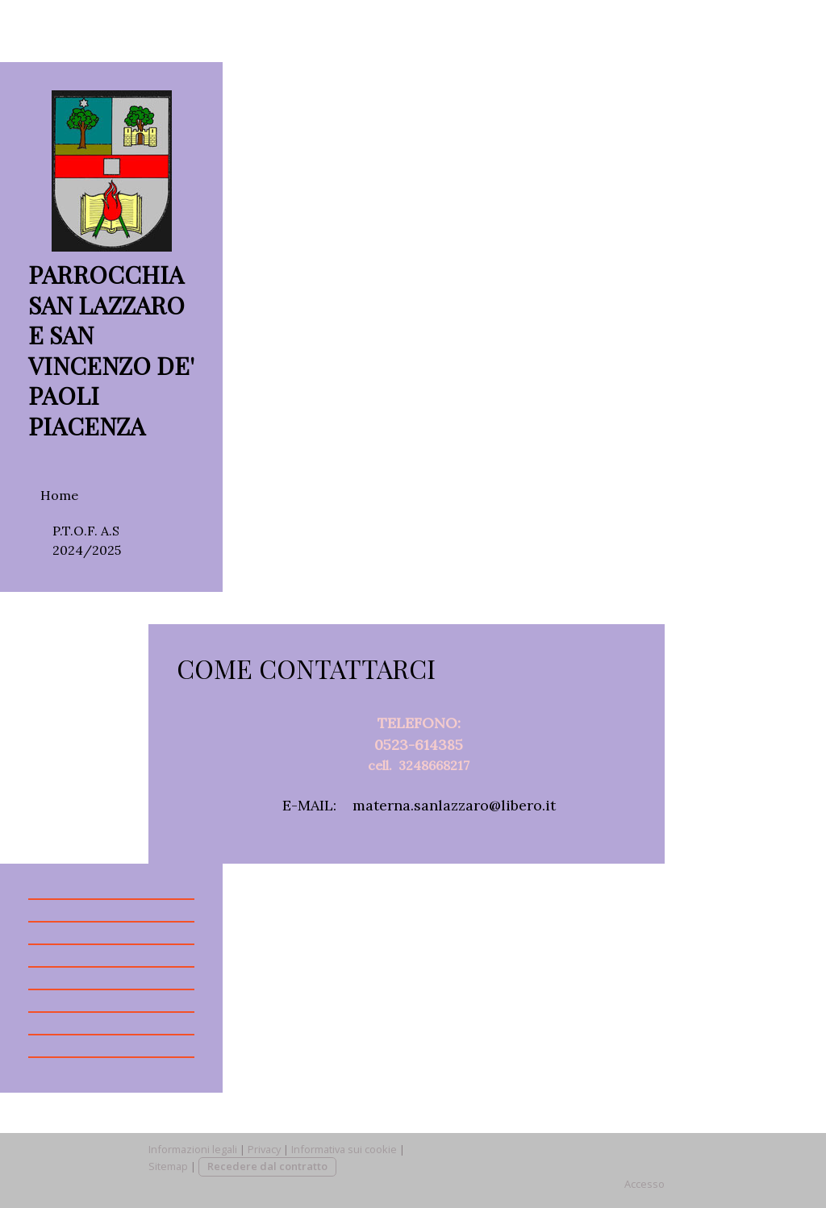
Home (59, 495)
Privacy (264, 1149)
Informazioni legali (192, 1149)
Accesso (644, 1184)
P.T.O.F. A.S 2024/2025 (86, 540)
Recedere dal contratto (267, 1166)
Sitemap (168, 1166)
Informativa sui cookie (344, 1149)
